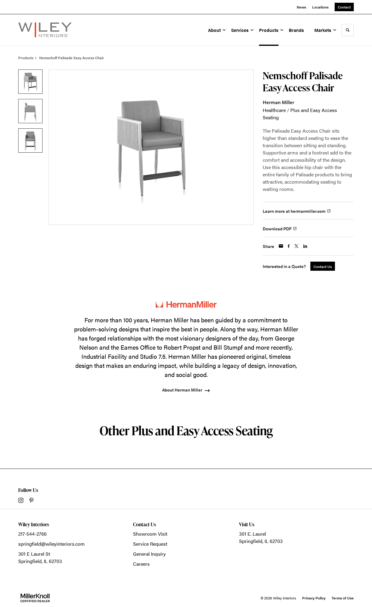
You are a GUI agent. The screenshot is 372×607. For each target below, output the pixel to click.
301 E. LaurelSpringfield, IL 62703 (261, 537)
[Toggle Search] (348, 30)
